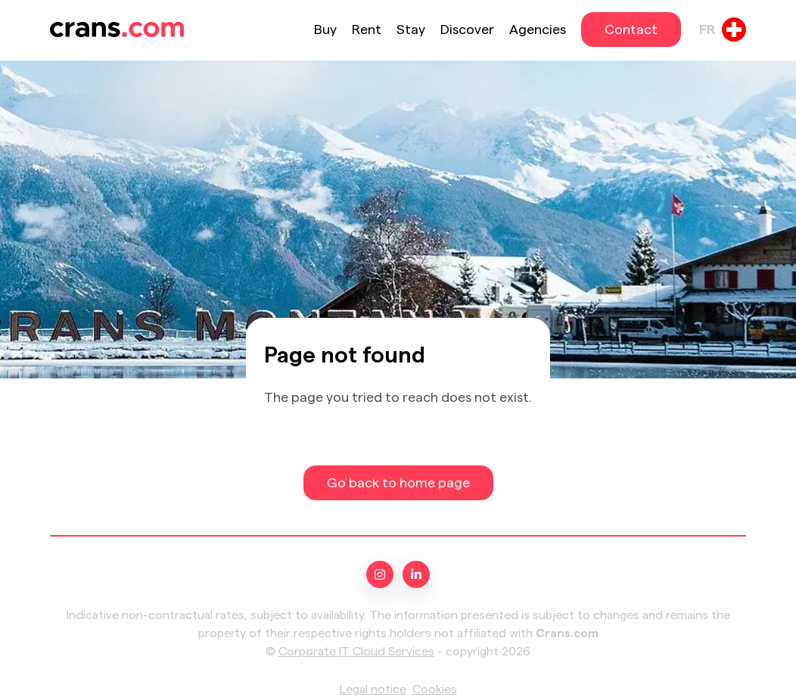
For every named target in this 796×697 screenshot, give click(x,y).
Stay (410, 29)
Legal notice (373, 689)
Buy (325, 29)
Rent (366, 29)
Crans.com (567, 633)
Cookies (434, 689)
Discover (467, 29)
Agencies (537, 29)
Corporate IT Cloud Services (356, 652)
